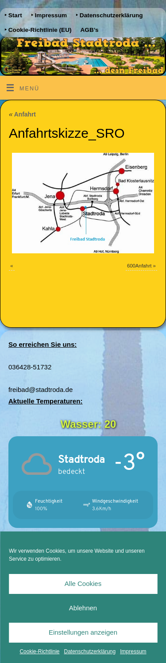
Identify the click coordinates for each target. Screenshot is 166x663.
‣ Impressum (49, 15)
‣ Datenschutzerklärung (109, 15)
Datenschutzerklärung (90, 651)
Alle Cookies (83, 583)
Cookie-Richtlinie (39, 651)
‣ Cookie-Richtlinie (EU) (38, 30)
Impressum (133, 651)
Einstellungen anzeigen (83, 632)
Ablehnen (83, 608)
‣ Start (13, 15)
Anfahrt (22, 114)
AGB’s (90, 30)
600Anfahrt (139, 265)
